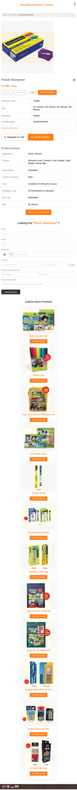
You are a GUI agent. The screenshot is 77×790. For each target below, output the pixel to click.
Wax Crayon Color (38, 336)
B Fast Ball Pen (39, 768)
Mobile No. (5, 250)
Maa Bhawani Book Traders (37, 5)
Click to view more (9, 128)
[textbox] (20, 92)
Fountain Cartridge (38, 572)
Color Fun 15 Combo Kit (38, 650)
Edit (32, 92)
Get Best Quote (38, 341)
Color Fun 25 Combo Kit (39, 611)
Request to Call (14, 137)
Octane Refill (38, 493)
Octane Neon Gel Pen (38, 729)
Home (5, 15)
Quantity (4, 260)
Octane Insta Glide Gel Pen (38, 689)
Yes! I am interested (38, 212)
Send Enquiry (40, 137)
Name (3, 229)
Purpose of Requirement (10, 270)
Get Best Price (47, 92)
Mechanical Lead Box (38, 532)
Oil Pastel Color (38, 454)
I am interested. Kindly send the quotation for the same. (38, 285)
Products (13, 15)
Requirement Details (9, 280)
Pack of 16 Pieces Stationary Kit (38, 414)
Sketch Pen (38, 375)
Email (3, 239)
